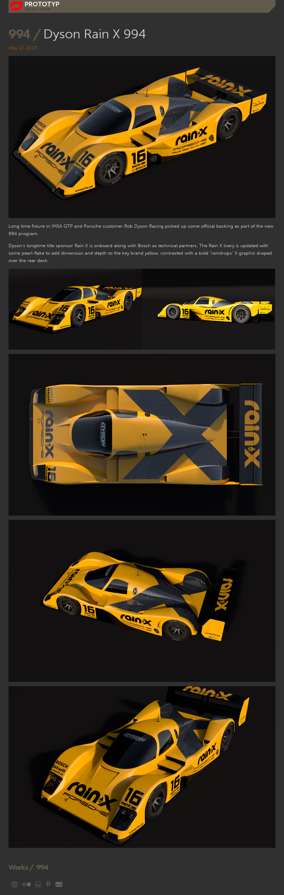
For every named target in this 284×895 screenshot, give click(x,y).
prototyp (41, 4)
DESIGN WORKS (38, 9)
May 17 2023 (23, 48)
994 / (26, 33)
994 (42, 867)
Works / (21, 867)
